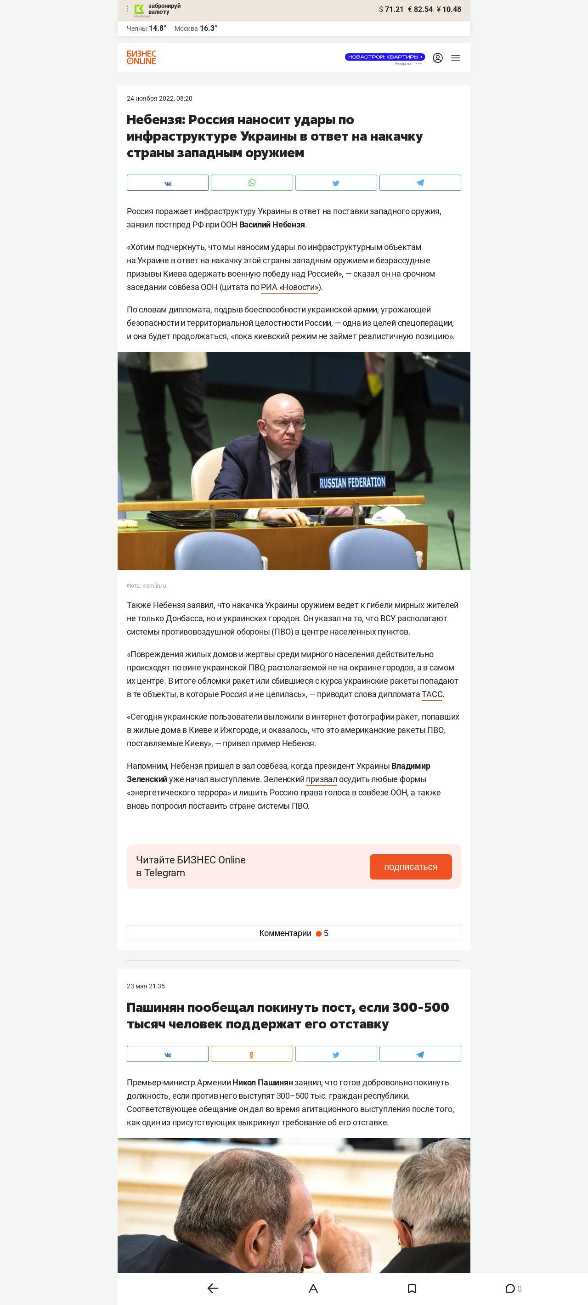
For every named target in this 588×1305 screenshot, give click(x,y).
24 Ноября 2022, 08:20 (159, 98)
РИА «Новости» (289, 287)
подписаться (413, 867)
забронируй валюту (164, 9)
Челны (137, 28)
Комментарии (294, 933)
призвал (321, 779)
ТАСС (432, 694)
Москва (186, 28)
